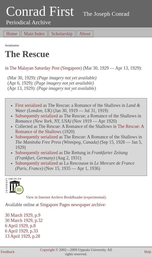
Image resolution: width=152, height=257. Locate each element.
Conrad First (40, 11)
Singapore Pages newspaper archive (72, 204)
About (84, 33)
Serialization (12, 45)
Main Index (34, 33)
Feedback (7, 252)
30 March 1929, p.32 (23, 220)
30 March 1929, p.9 (22, 215)
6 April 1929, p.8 (20, 225)
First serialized (28, 105)
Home (11, 33)
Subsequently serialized (36, 115)
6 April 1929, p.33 (21, 230)
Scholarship (61, 33)
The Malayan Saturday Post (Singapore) (46, 68)
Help (147, 252)
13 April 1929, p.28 (22, 236)
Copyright (47, 250)
